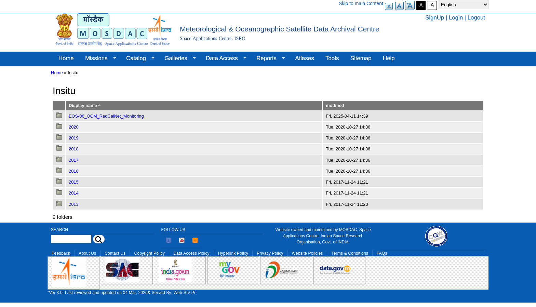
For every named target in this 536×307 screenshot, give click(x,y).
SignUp (434, 17)
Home (66, 58)
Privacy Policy (270, 253)
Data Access (223, 58)
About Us (87, 253)
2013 (74, 204)
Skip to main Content (361, 3)
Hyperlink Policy (233, 253)
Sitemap (361, 58)
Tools (332, 58)
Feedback (61, 253)
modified (335, 105)
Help (389, 58)
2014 (74, 193)
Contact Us (115, 253)
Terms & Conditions (349, 253)
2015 (74, 182)
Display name (85, 105)
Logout (476, 17)
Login (456, 17)
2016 (74, 171)
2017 (74, 160)
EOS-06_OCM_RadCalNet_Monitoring (106, 116)
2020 (74, 127)
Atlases (304, 58)
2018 (74, 148)
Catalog (137, 58)
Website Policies (307, 253)
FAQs (382, 253)
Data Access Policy (191, 253)
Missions (97, 58)
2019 (74, 138)
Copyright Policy (149, 253)
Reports (268, 58)
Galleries (177, 58)
